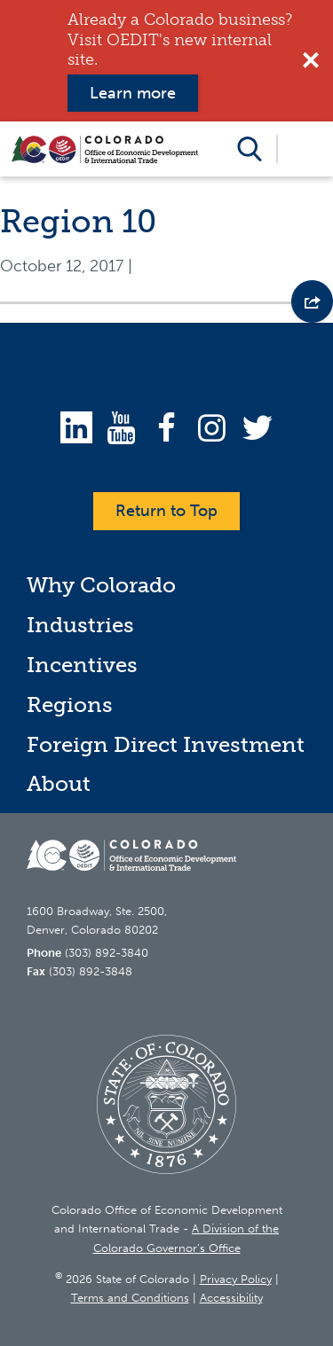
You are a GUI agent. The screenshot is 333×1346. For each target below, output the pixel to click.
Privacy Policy (236, 1279)
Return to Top (166, 510)
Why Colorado (101, 585)
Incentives (82, 664)
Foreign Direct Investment (166, 744)
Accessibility (231, 1297)
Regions (70, 704)
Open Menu (304, 149)
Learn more (133, 93)
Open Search (249, 149)
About (59, 783)
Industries (80, 625)
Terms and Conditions (130, 1297)
